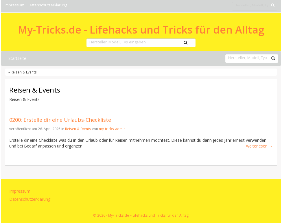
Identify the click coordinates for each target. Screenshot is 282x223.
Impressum (14, 5)
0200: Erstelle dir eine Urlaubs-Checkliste (60, 119)
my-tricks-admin (112, 128)
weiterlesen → (259, 146)
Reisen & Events (78, 128)
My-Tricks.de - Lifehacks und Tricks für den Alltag (141, 30)
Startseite (17, 58)
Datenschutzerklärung (48, 5)
